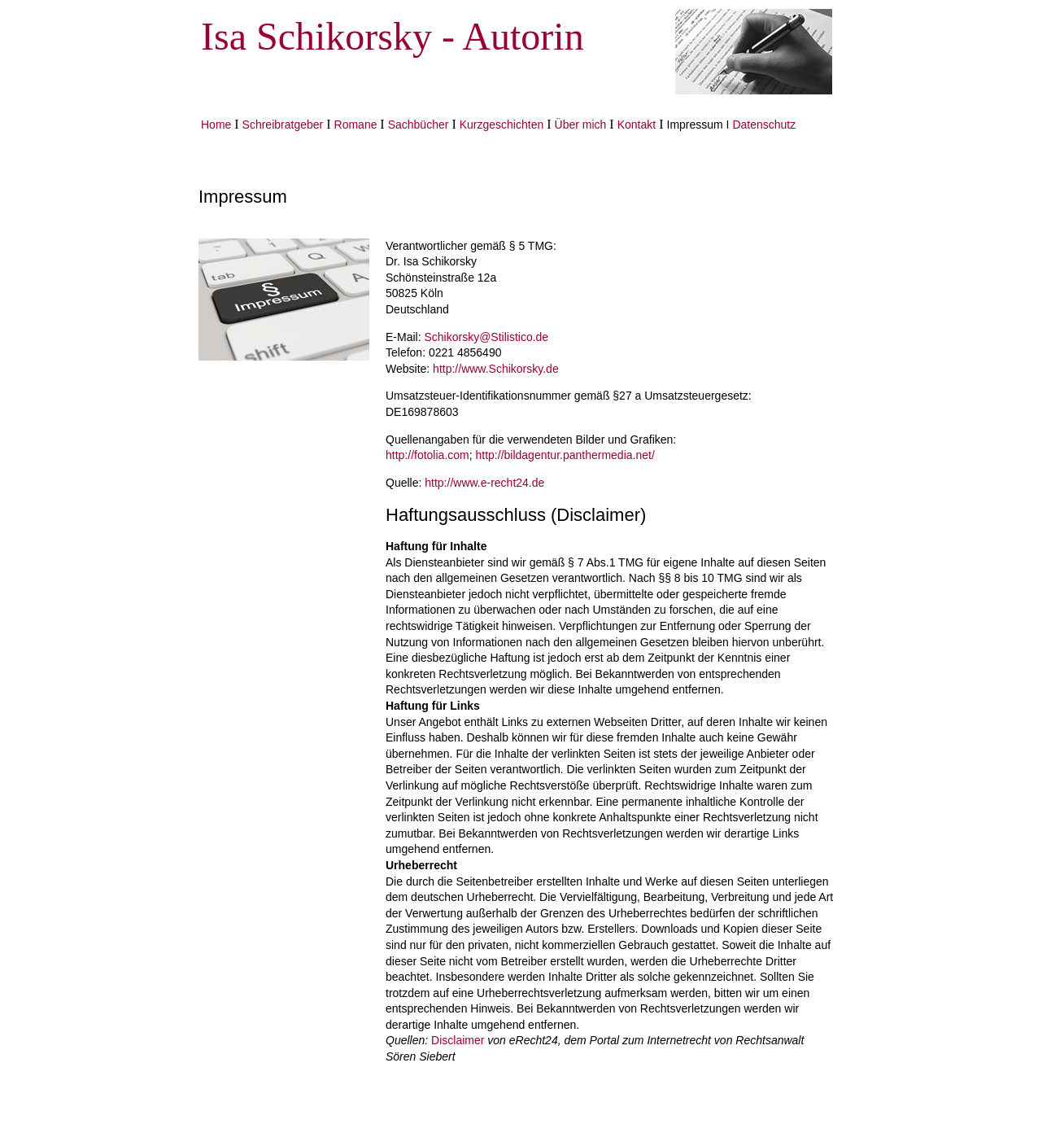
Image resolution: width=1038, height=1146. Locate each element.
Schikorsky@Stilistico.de (486, 336)
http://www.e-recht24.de (484, 482)
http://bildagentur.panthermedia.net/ (565, 454)
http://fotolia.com (427, 454)
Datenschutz (764, 124)
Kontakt (636, 124)
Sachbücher (418, 124)
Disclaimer (457, 1040)
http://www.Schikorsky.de (496, 368)
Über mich (581, 124)
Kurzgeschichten (502, 124)
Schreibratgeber (283, 124)
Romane (357, 124)
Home (216, 124)
